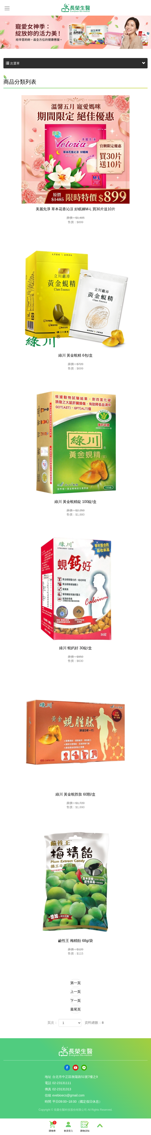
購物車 (52, 1126)
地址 (48, 1077)
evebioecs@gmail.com (68, 1095)
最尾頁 (75, 1009)
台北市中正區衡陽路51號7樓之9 (75, 1077)
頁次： (52, 1022)
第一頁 (75, 983)
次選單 (75, 63)
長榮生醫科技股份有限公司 (75, 7)
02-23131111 (61, 1083)
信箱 (48, 1095)
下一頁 (75, 1000)
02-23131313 (61, 1089)
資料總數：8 (94, 1022)
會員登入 (68, 1126)
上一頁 (75, 991)
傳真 (48, 1089)
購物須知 (85, 1126)
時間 (48, 1101)
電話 (48, 1083)
